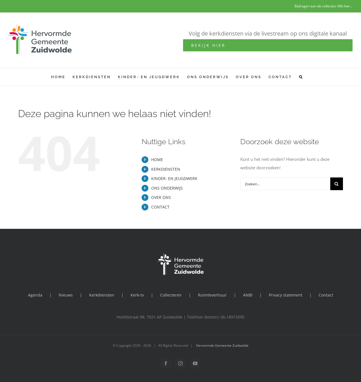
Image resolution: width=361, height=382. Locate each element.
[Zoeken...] (285, 183)
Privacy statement (285, 295)
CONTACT (160, 207)
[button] (301, 77)
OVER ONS (161, 197)
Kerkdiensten (101, 295)
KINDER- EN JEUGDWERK (174, 178)
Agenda (35, 295)
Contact (326, 295)
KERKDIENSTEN (165, 169)
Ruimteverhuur (212, 295)
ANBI (247, 295)
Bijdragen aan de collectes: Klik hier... (323, 6)
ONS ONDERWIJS (167, 188)
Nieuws (66, 295)
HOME (157, 159)
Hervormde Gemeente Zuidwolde (222, 345)
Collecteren (171, 295)
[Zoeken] (336, 183)
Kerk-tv (137, 295)
